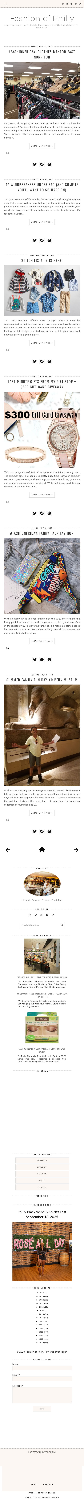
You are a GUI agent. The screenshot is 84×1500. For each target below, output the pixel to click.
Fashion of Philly (42, 18)
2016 (41, 1321)
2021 (41, 1303)
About (34, 1484)
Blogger (62, 1351)
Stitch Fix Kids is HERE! (42, 260)
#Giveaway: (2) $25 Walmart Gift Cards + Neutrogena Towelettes (42, 995)
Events (42, 1174)
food (42, 1180)
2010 (41, 1342)
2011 (41, 1339)
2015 (41, 1325)
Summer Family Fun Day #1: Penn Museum (42, 679)
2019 (42, 1310)
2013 (41, 1332)
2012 (41, 1335)
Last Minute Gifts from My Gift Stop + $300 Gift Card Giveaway (42, 384)
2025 (42, 1293)
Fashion (42, 1160)
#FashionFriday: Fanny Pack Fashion (42, 533)
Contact (48, 1484)
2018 (41, 1314)
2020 (41, 1307)
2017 (41, 1318)
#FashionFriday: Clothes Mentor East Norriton (42, 54)
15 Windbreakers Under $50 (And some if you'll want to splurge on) (42, 187)
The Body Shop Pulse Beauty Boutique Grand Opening (42, 977)
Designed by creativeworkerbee (42, 1498)
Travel (42, 1187)
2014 (41, 1328)
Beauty (42, 1167)
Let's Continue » (42, 145)
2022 (41, 1300)
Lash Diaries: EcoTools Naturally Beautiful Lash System (42, 1050)
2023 (41, 1296)
